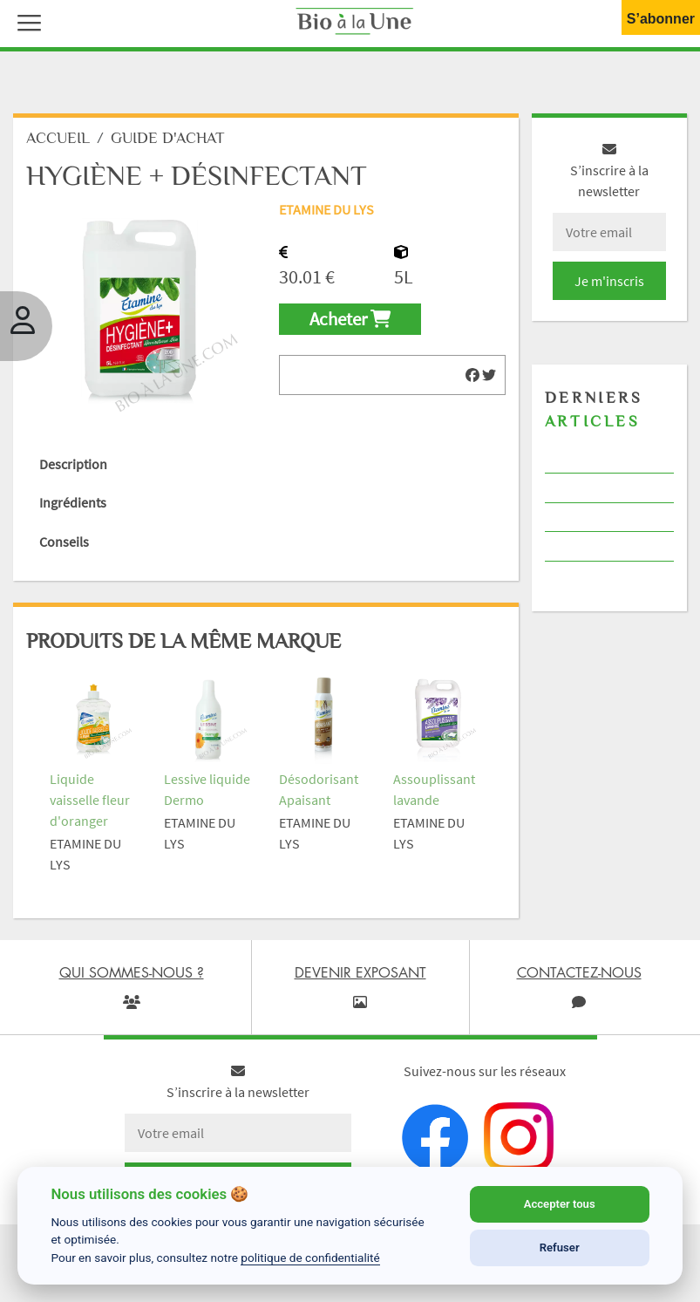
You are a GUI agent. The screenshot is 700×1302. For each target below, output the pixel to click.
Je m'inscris (609, 281)
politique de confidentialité (310, 1258)
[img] (472, 375)
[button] (25, 21)
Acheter (350, 319)
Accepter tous (559, 1203)
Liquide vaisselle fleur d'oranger (90, 799)
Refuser (560, 1247)
